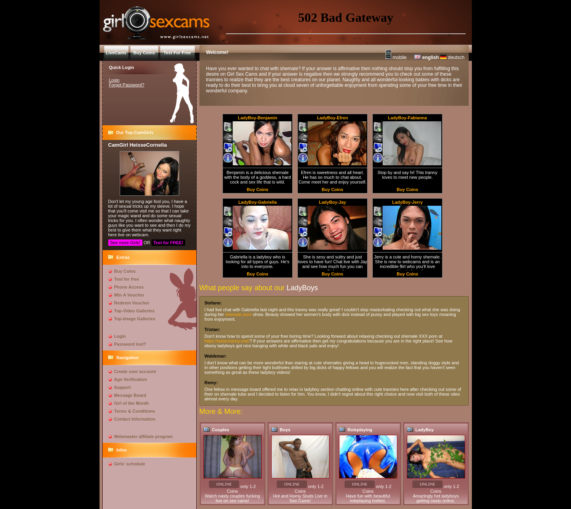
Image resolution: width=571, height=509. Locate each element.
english (426, 57)
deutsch (452, 57)
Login (114, 80)
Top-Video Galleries (134, 310)
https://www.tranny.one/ (227, 341)
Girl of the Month (131, 403)
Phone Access (129, 287)
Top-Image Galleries (134, 318)
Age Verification (130, 379)
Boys (285, 429)
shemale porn (238, 314)
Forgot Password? (126, 84)
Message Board (130, 395)
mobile (396, 57)
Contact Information (135, 419)
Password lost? (130, 344)
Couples (220, 429)
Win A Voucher (129, 295)
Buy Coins (125, 271)
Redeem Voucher (131, 302)
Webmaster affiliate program (143, 436)
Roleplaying (360, 429)
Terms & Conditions (134, 411)
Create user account (135, 371)
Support (122, 387)
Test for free (126, 279)
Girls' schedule (129, 463)
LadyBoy (425, 429)
